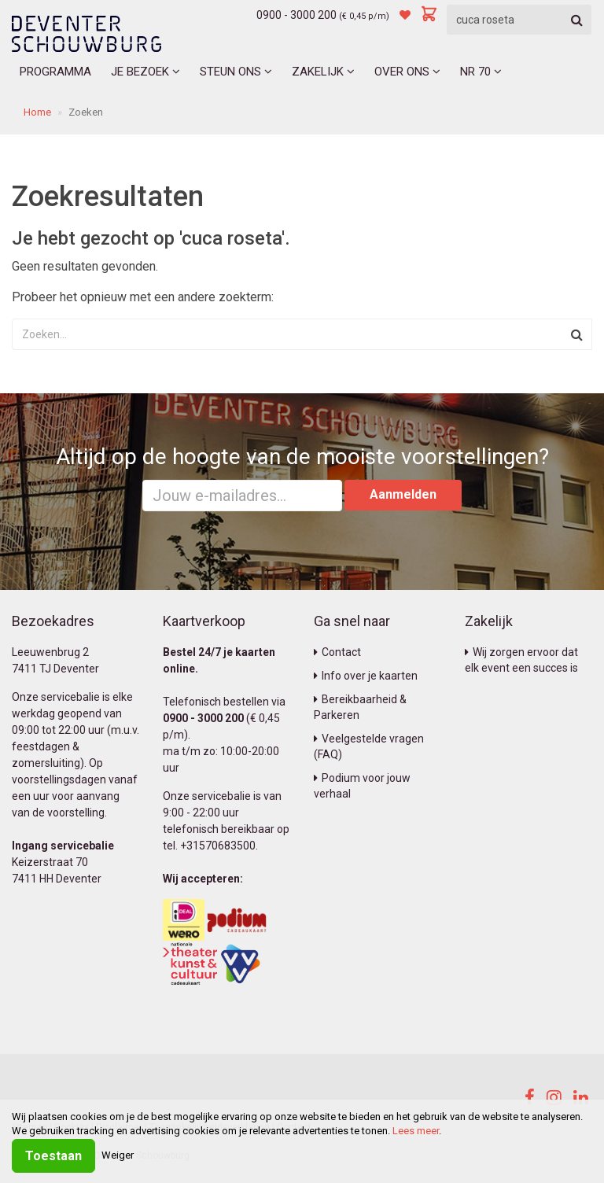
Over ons (407, 71)
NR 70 (481, 71)
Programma (55, 71)
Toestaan (53, 1155)
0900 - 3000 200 (296, 15)
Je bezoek (145, 71)
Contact (337, 652)
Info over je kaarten (366, 675)
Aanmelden (403, 494)
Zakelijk (323, 71)
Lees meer (415, 1131)
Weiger (117, 1155)
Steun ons (236, 71)
